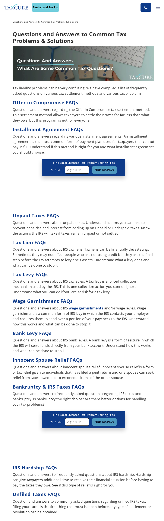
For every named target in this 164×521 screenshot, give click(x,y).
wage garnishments (86, 308)
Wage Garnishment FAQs (43, 301)
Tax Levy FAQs (30, 274)
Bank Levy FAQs (32, 333)
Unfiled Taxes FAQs (36, 494)
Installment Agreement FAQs (48, 129)
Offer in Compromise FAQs (45, 102)
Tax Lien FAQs (30, 242)
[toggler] (158, 7)
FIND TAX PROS (104, 169)
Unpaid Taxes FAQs (36, 215)
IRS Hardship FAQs (35, 467)
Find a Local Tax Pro (45, 7)
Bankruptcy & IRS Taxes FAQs (48, 386)
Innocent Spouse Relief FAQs (47, 360)
